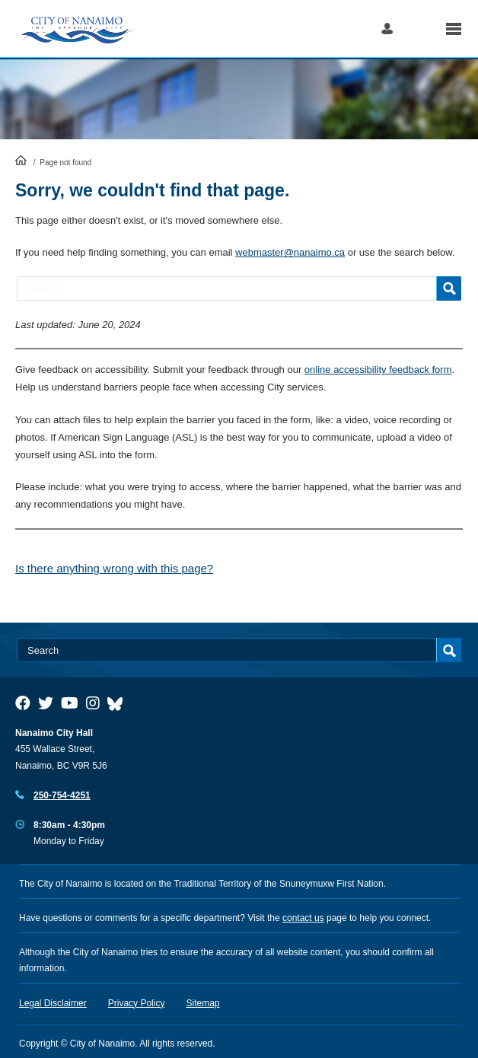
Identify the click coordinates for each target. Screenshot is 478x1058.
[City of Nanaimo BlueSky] (118, 703)
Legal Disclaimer (53, 1003)
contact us (303, 918)
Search (419, 28)
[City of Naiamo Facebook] (22, 703)
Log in (387, 28)
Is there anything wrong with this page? (114, 568)
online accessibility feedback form (378, 369)
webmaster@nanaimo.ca (290, 252)
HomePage (21, 160)
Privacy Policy (136, 1003)
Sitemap (203, 1003)
